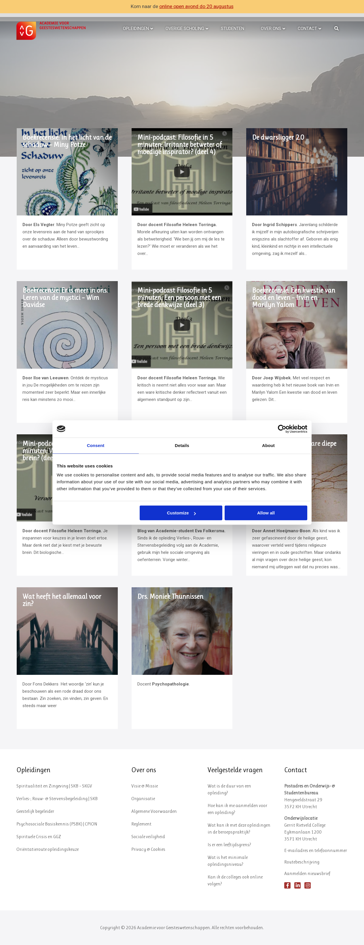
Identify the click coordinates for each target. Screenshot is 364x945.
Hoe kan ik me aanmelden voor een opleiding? (237, 809)
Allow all (266, 512)
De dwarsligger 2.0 (278, 137)
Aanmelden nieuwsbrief (307, 873)
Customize (181, 512)
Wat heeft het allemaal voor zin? (61, 600)
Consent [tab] (96, 445)
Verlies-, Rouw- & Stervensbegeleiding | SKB (57, 798)
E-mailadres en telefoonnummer (315, 850)
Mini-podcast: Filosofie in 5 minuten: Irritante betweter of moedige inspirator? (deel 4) (179, 145)
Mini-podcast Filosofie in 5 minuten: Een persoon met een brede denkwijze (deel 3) (179, 297)
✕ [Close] (359, 6)
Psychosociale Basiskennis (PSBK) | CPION (56, 824)
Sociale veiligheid (148, 836)
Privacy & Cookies (148, 849)
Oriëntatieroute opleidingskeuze (47, 849)
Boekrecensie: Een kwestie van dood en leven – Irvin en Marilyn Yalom (293, 297)
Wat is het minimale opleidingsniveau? (228, 861)
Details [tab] (182, 445)
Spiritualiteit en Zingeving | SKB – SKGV (54, 786)
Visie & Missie (144, 786)
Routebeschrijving (301, 862)
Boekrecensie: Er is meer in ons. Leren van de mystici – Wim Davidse (65, 297)
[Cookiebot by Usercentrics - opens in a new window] (282, 429)
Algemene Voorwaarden (154, 811)
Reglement (141, 824)
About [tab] (268, 445)
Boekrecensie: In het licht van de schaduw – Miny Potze (67, 141)
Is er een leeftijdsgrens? (229, 844)
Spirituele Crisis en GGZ (38, 836)
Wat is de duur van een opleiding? (229, 789)
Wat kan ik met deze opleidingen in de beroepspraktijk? (239, 828)
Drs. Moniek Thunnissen (170, 596)
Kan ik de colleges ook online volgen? (235, 880)
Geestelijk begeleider (35, 811)
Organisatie (143, 798)
